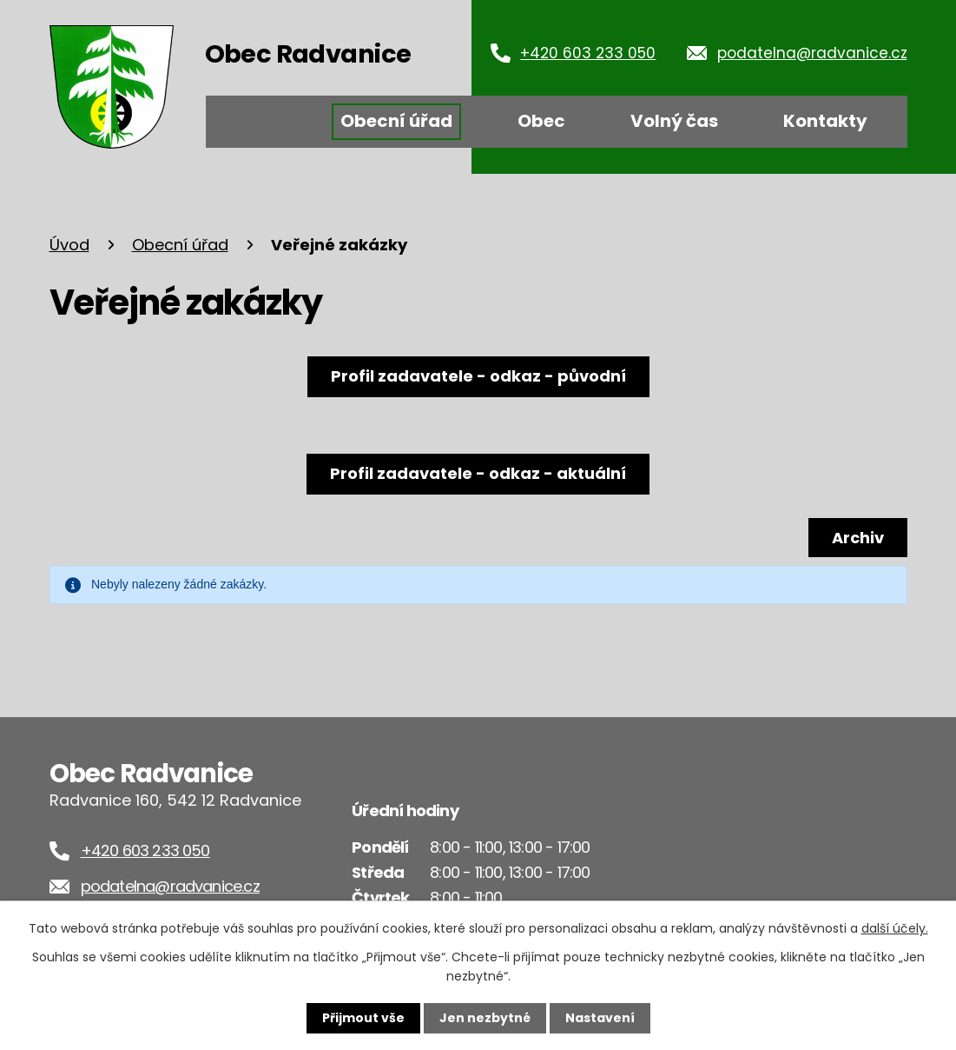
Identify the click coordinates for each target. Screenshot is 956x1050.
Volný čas (674, 121)
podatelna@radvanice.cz (812, 53)
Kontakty (825, 121)
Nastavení (600, 1018)
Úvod (260, 121)
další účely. (894, 928)
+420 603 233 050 (588, 53)
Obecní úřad (396, 121)
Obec (541, 121)
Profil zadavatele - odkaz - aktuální (478, 473)
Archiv (858, 537)
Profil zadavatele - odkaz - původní (478, 376)
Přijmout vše (363, 1018)
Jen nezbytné (485, 1018)
